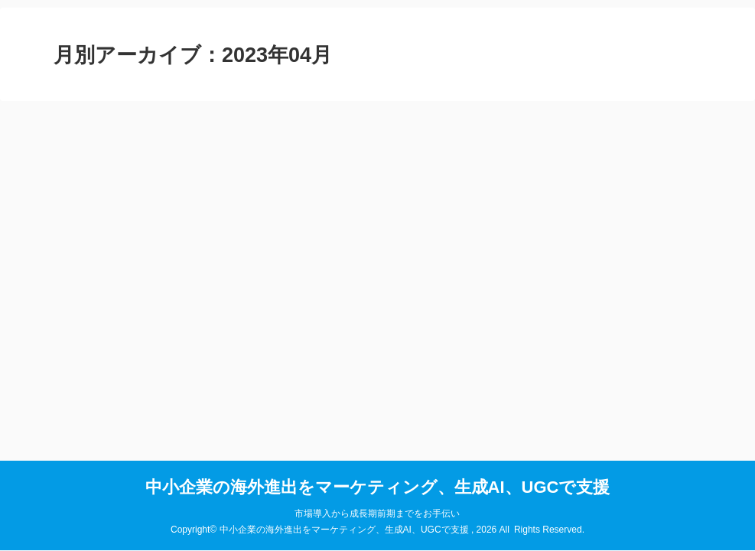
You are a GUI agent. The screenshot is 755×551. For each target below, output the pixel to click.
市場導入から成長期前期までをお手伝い (377, 513)
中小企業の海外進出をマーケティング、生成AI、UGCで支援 (377, 487)
